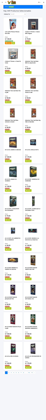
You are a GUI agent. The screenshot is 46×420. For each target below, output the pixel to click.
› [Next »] (34, 372)
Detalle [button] (28, 43)
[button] (2, 2)
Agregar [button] (8, 43)
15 (31, 372)
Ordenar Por (7, 14)
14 (28, 372)
